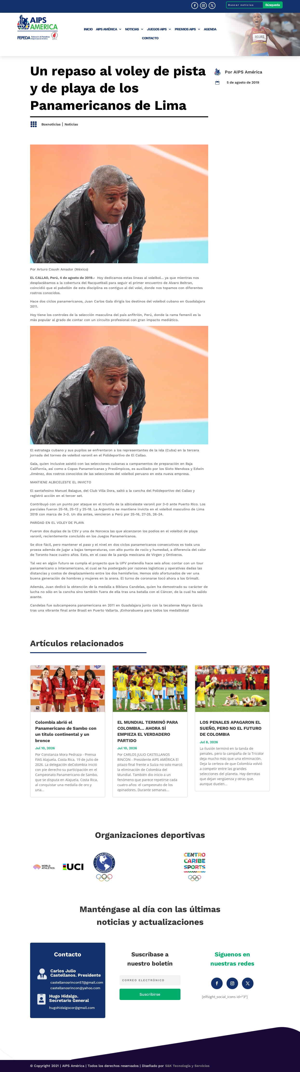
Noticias (132, 29)
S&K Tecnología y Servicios (187, 1066)
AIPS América (106, 29)
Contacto (150, 38)
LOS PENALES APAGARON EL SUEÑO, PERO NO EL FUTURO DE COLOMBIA (230, 728)
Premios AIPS (185, 29)
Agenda (210, 29)
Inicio (88, 29)
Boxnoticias (50, 124)
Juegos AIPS (157, 29)
